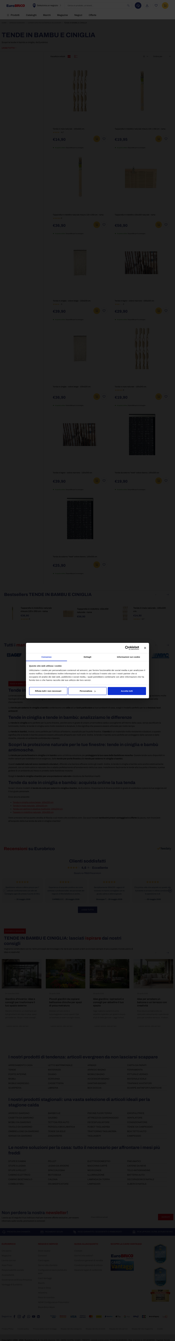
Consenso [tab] (46, 657)
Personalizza (87, 691)
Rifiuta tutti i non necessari (48, 691)
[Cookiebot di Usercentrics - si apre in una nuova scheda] (127, 648)
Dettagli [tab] (87, 657)
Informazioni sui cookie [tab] (128, 657)
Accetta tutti (127, 691)
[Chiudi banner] (145, 648)
